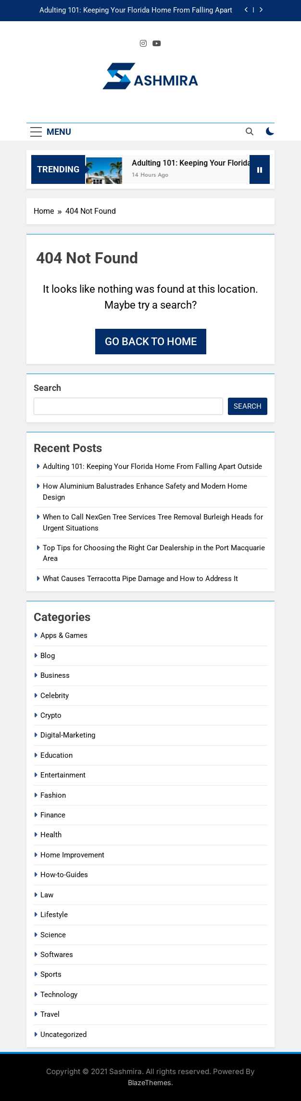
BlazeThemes (149, 1082)
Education (56, 755)
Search (47, 388)
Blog (47, 655)
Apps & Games (64, 635)
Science (53, 935)
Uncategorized (63, 1034)
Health (51, 834)
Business (55, 675)
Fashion (53, 795)
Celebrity (54, 695)
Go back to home (151, 342)
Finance (52, 815)
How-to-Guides (64, 874)
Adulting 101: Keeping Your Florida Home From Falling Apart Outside (135, 10)
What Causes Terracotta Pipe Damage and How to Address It (140, 578)
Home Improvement (72, 855)
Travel (50, 1014)
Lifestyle (54, 914)
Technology (58, 994)
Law (46, 895)
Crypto (51, 715)
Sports (51, 974)
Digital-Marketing (67, 735)
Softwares (56, 954)
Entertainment (63, 775)
